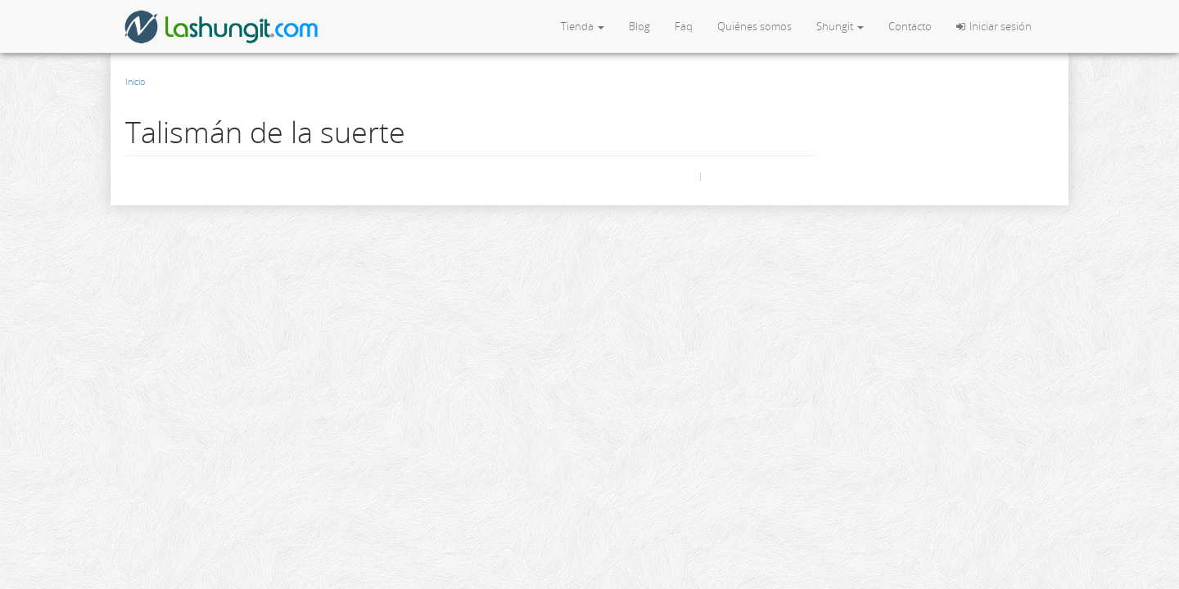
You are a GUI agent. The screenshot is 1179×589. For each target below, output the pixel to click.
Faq (684, 26)
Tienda (582, 26)
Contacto (910, 26)
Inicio (135, 81)
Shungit (840, 26)
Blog (639, 26)
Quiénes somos (754, 26)
